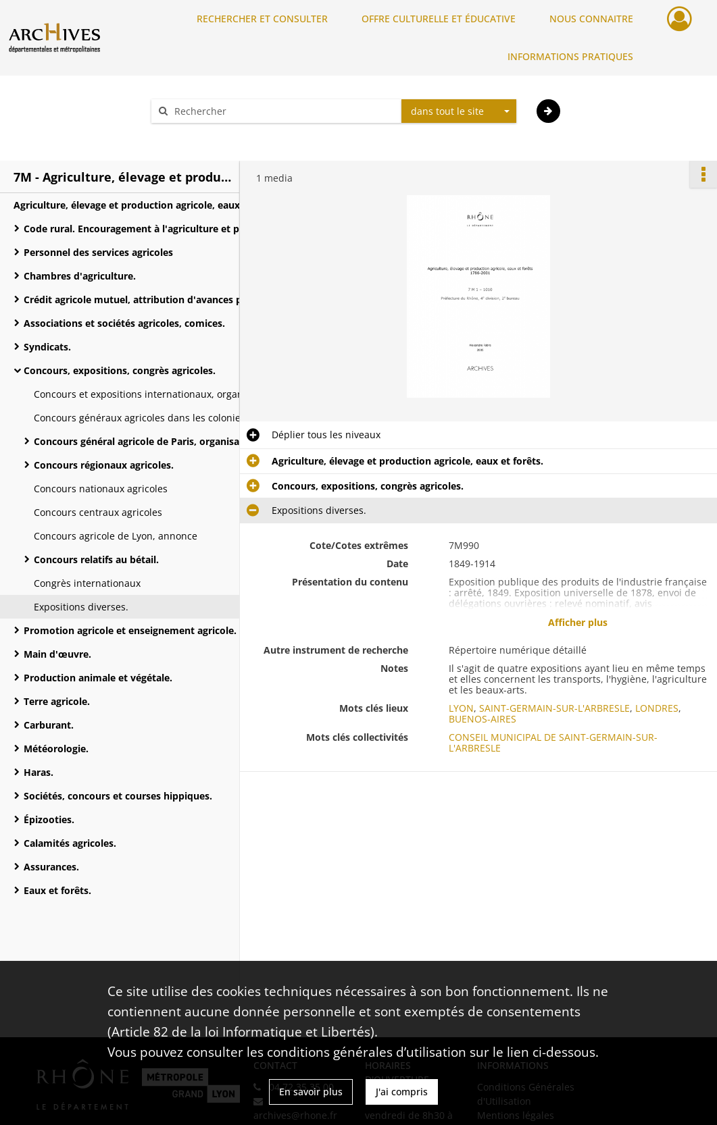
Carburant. (49, 724)
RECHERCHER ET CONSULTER (262, 18)
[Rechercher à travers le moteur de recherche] (283, 111)
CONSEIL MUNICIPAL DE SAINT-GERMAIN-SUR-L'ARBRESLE (553, 742)
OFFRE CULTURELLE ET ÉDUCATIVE (439, 18)
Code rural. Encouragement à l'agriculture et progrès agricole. (159, 228)
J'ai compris (402, 1091)
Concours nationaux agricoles (101, 488)
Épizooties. (49, 819)
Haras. (38, 772)
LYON (461, 708)
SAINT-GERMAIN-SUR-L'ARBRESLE (554, 708)
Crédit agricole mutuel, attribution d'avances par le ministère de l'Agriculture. (159, 299)
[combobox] (458, 111)
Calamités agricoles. (70, 843)
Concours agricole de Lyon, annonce (115, 535)
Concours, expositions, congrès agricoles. (120, 370)
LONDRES (656, 708)
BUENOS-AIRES (482, 718)
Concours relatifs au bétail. (96, 559)
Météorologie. (56, 748)
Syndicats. (47, 346)
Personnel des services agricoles (98, 252)
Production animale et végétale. (98, 677)
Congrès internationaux (87, 583)
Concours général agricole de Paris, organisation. (147, 441)
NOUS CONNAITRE (591, 18)
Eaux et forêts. (57, 890)
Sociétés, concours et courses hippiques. (118, 795)
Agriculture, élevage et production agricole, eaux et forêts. (149, 205)
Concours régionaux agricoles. (104, 465)
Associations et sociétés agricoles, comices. (124, 323)
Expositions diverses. (81, 606)
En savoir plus (311, 1091)
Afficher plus (578, 622)
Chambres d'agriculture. (80, 275)
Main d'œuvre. (57, 654)
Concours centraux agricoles (98, 512)
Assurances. (51, 866)
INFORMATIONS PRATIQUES (570, 56)
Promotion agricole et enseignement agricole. (130, 630)
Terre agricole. (57, 701)
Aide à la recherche (203, 134)
